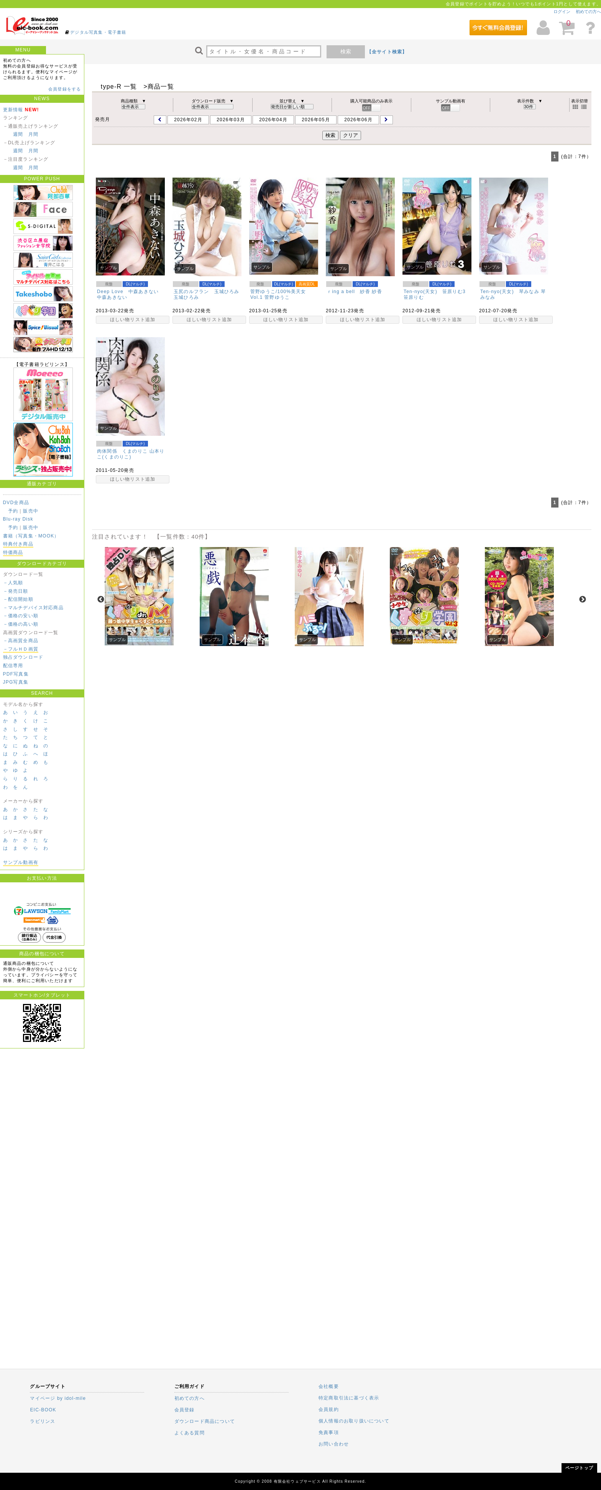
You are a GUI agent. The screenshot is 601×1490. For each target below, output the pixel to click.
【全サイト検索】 (387, 51)
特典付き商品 (18, 544)
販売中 (30, 511)
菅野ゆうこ (277, 297)
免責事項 (329, 1432)
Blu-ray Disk (18, 519)
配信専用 (13, 665)
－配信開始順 (18, 599)
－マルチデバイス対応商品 (33, 607)
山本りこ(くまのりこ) (130, 454)
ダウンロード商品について (204, 1421)
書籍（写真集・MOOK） (31, 536)
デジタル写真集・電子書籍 (98, 32)
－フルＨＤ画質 (20, 649)
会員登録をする (64, 89)
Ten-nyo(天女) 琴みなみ (509, 291)
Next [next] (582, 599)
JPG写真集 (16, 682)
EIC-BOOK (43, 1410)
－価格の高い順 (20, 624)
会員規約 (329, 1409)
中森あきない (112, 297)
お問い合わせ (334, 1444)
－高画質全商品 (20, 640)
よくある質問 (189, 1433)
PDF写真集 (16, 674)
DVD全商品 (16, 502)
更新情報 (13, 109)
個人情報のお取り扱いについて (354, 1421)
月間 (33, 134)
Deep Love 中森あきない (128, 291)
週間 (18, 134)
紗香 (377, 291)
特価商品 (13, 552)
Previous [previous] (101, 599)
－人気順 (13, 582)
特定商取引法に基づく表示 (349, 1398)
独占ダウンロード (23, 657)
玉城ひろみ (186, 297)
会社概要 (329, 1386)
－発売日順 (15, 591)
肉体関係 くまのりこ (122, 451)
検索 (345, 51)
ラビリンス (42, 1421)
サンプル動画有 (20, 862)
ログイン (561, 11)
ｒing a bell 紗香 (348, 291)
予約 (13, 511)
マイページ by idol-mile (58, 1398)
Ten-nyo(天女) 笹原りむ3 (435, 291)
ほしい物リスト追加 (133, 319)
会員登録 (184, 1410)
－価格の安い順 (20, 615)
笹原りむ (414, 297)
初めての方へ (588, 11)
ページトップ (579, 1467)
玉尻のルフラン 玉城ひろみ (207, 291)
